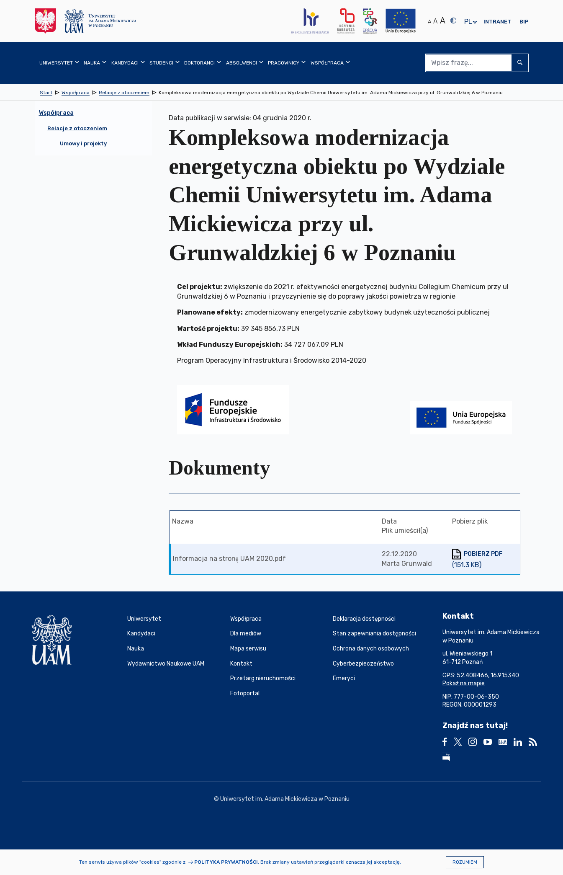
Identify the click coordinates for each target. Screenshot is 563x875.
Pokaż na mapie (463, 683)
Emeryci (344, 678)
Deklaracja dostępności (364, 618)
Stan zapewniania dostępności (374, 633)
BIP (524, 21)
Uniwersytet (144, 618)
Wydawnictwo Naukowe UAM (165, 663)
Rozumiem (464, 862)
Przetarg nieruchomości (263, 678)
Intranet (497, 21)
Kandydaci (141, 633)
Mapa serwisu (248, 648)
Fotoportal (245, 693)
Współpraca (246, 618)
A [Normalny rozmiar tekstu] (429, 21)
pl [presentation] (468, 22)
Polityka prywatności (226, 862)
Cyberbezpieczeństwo (363, 663)
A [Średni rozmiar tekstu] (435, 21)
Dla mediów (245, 633)
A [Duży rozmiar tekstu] (442, 20)
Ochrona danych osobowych (371, 648)
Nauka (135, 648)
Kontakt (241, 663)
